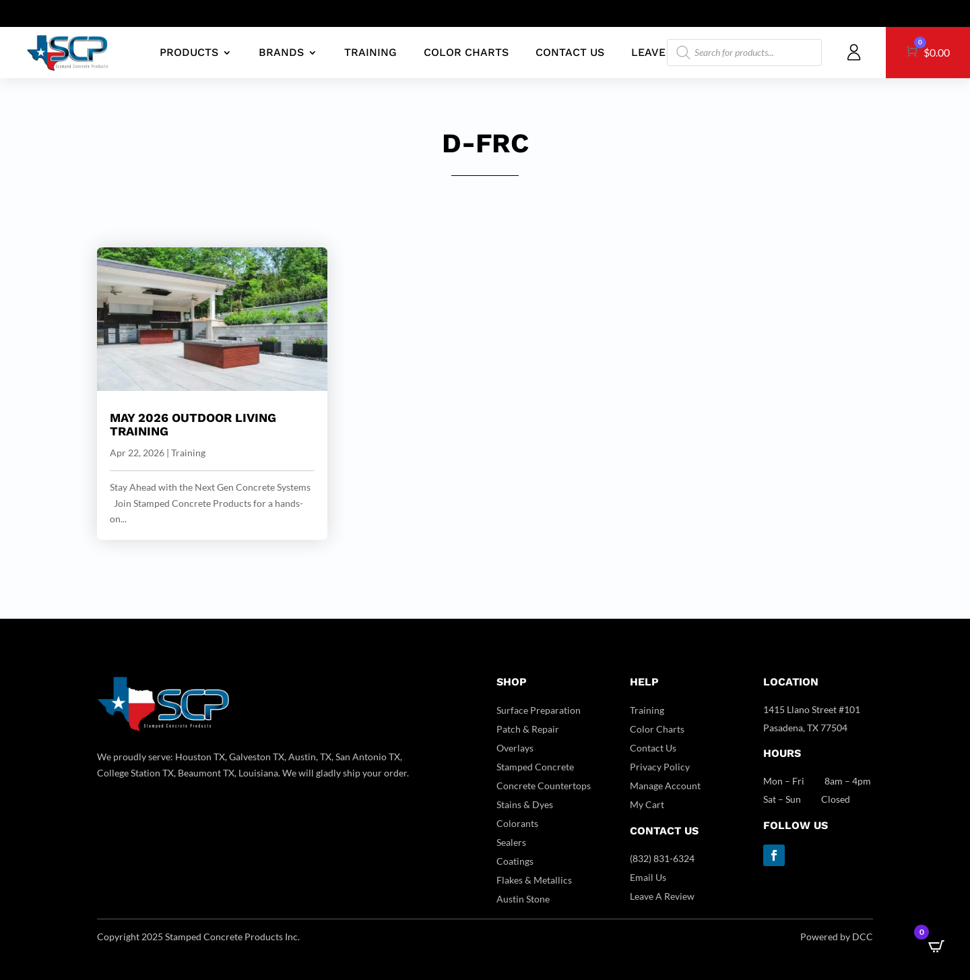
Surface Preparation (538, 710)
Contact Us (653, 748)
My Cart (647, 804)
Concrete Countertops (543, 785)
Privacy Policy (660, 766)
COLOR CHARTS (466, 52)
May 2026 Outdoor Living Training (193, 424)
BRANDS (281, 52)
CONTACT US (570, 52)
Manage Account (665, 785)
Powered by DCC (836, 936)
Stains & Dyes (524, 804)
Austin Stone (523, 899)
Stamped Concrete (535, 766)
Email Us (648, 877)
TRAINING (370, 52)
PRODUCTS (189, 52)
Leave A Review (662, 896)
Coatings (515, 861)
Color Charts (657, 729)
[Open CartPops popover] (936, 946)
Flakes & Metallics (534, 880)
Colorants (517, 823)
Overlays (515, 748)
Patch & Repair (527, 729)
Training (188, 452)
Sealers (511, 842)
